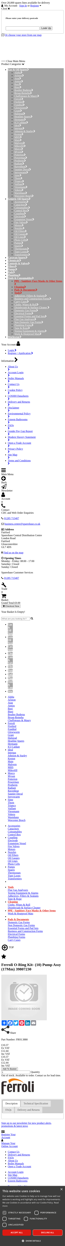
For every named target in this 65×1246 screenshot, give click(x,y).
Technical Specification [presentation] (36, 1103)
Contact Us (14, 1151)
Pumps (18, 242)
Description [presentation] (11, 1103)
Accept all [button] (17, 1232)
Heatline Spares (23, 116)
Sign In (23, 5)
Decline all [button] (47, 1232)
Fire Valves (21, 222)
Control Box (21, 210)
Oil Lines (20, 237)
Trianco (19, 181)
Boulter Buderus (23, 90)
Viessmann (20, 187)
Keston (18, 134)
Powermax (20, 157)
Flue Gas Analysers (25, 319)
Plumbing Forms (23, 325)
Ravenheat (20, 166)
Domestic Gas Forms (26, 310)
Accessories (21, 201)
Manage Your (9, 1145)
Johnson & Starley (24, 131)
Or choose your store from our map (23, 35)
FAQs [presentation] (8, 1109)
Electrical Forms (23, 313)
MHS (18, 137)
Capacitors (20, 204)
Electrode (20, 216)
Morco (18, 149)
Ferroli (18, 99)
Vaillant (19, 184)
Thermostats (21, 248)
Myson (18, 151)
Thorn (18, 178)
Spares (18, 245)
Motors (19, 225)
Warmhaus (20, 193)
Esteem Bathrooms (17, 1180)
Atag (17, 78)
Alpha (18, 72)
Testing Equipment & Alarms (30, 331)
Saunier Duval (22, 169)
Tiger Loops (21, 251)
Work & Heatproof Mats (27, 334)
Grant (18, 110)
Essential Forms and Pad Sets (30, 316)
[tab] (11, 1103)
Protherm (20, 160)
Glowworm (21, 107)
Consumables (22, 207)
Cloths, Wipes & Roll (26, 304)
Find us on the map (13, 552)
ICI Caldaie (21, 122)
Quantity (35, 1072)
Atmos (18, 81)
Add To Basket (10, 1069)
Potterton (20, 154)
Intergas (19, 128)
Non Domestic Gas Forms (28, 322)
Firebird (19, 102)
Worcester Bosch (24, 196)
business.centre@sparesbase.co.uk (22, 523)
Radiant (19, 163)
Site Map (12, 1175)
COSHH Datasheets (18, 1177)
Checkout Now (11, 606)
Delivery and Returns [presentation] (29, 1109)
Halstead (19, 113)
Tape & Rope (22, 328)
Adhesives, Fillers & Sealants (30, 295)
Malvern (19, 143)
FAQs (11, 1157)
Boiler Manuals (16, 1163)
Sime (17, 175)
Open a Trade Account (19, 1166)
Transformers (22, 254)
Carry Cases (21, 301)
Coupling (20, 213)
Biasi (17, 87)
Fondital (19, 104)
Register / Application (20, 353)
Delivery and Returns (19, 1154)
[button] (32, 1240)
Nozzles (19, 228)
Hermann (20, 119)
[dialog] (32, 1216)
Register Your (8, 1136)
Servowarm (21, 172)
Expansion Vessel (24, 219)
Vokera (18, 190)
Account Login (15, 1172)
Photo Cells (21, 240)
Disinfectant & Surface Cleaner (31, 307)
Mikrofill (20, 146)
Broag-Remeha (23, 93)
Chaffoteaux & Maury (26, 96)
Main (18, 140)
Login (12, 350)
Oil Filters (20, 231)
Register (34, 5)
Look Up (46, 28)
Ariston (19, 75)
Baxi (17, 84)
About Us (13, 1160)
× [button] (61, 1189)
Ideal (17, 125)
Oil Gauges (21, 234)
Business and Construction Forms (32, 298)
